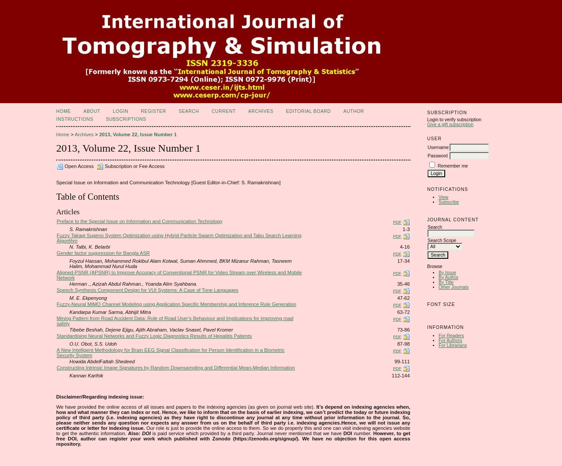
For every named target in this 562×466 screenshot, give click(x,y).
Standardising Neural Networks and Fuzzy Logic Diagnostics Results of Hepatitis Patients (154, 336)
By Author (448, 277)
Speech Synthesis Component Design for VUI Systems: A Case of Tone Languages (147, 290)
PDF (397, 222)
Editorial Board (308, 111)
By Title (446, 282)
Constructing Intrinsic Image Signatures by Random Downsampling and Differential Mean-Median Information (176, 367)
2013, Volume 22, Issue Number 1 (138, 134)
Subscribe (449, 202)
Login (120, 111)
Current (223, 111)
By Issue (447, 272)
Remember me (453, 166)
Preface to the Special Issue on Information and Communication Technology (140, 221)
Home (63, 111)
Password (438, 155)
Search (189, 111)
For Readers (451, 335)
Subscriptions (126, 119)
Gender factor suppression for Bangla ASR (103, 253)
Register (153, 111)
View (443, 197)
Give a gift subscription (450, 124)
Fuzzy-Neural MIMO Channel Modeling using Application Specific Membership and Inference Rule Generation (177, 304)
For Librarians (453, 345)
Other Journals (454, 287)
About (91, 111)
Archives (260, 111)
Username (438, 147)
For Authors (450, 340)
